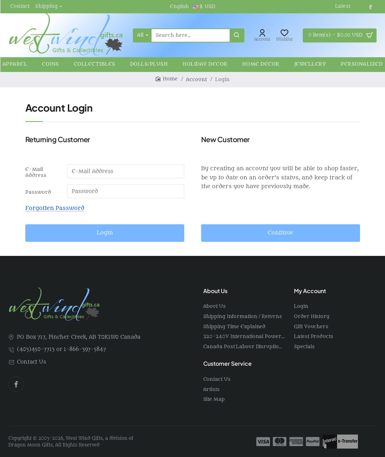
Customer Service (227, 363)
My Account (310, 290)
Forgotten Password (54, 208)
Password (38, 192)
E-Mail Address (35, 172)
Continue (280, 233)
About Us (215, 290)
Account (196, 79)
